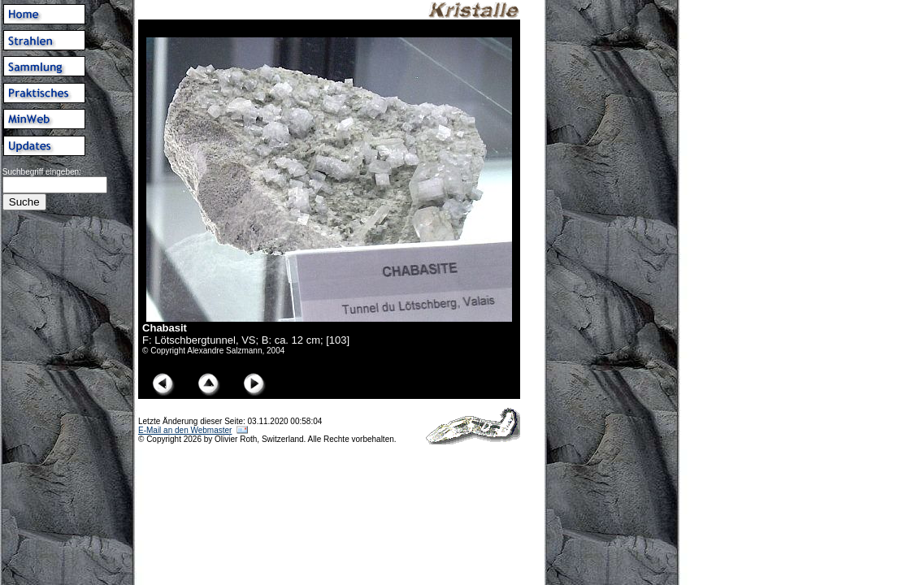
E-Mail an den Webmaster (185, 430)
